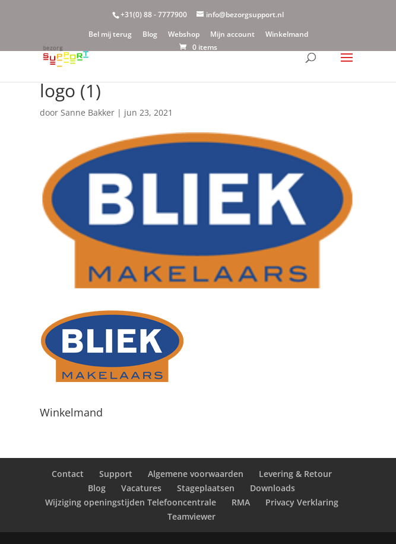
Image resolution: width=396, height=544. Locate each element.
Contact (68, 473)
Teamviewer (191, 516)
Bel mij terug (110, 35)
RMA (241, 502)
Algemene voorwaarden (195, 473)
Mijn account (232, 35)
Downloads (272, 488)
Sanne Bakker (88, 112)
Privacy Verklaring (301, 502)
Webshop (183, 35)
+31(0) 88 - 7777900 (154, 14)
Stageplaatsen (206, 488)
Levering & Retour (295, 473)
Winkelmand (286, 35)
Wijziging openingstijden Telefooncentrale (130, 502)
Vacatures (141, 488)
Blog (149, 35)
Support (115, 473)
